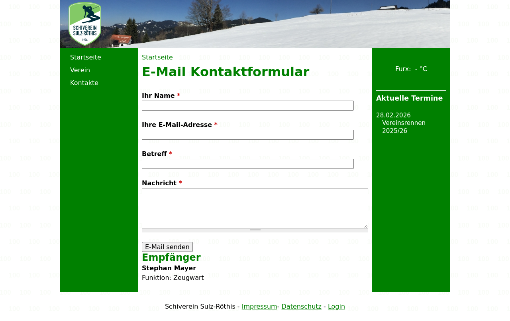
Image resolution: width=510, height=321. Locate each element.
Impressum (259, 306)
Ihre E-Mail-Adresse (180, 125)
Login (336, 306)
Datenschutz (302, 306)
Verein (80, 70)
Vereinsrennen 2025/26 (404, 127)
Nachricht (162, 183)
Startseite (157, 57)
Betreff (157, 154)
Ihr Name (161, 95)
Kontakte (84, 83)
